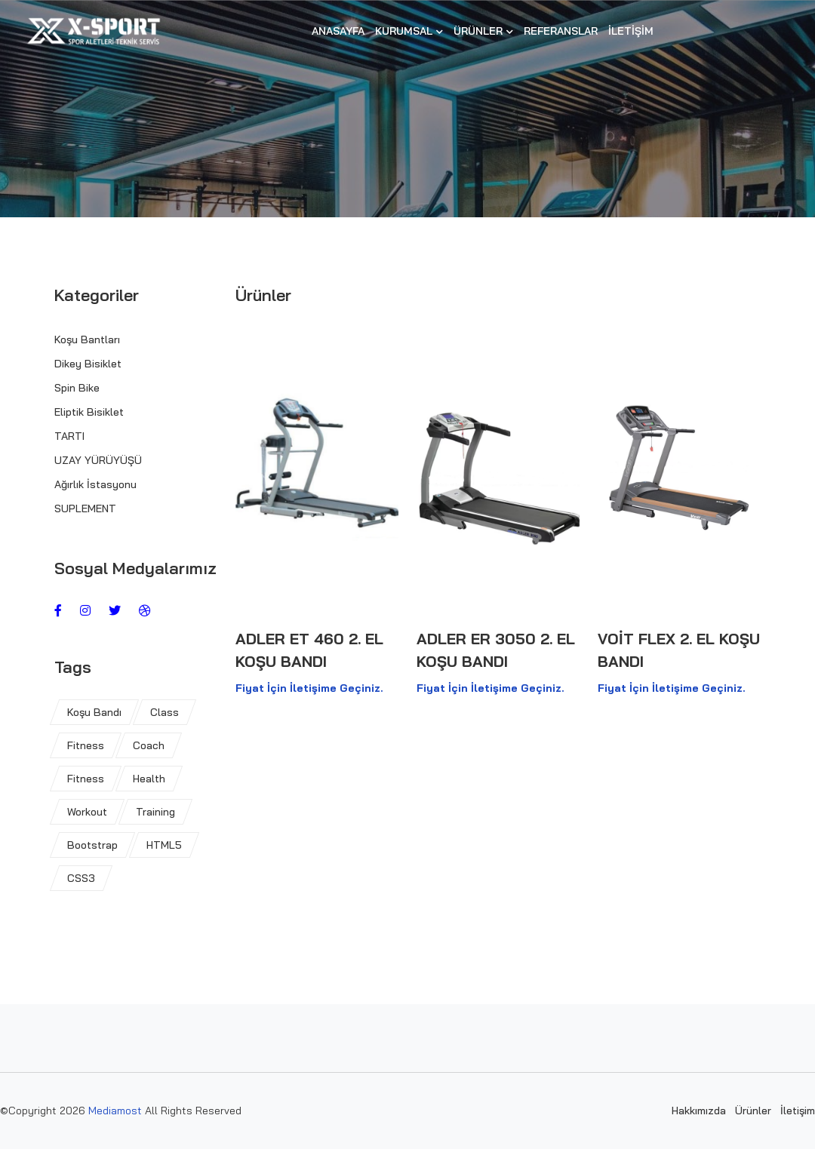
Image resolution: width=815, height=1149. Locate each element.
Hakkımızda (699, 1110)
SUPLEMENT (85, 508)
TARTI (69, 436)
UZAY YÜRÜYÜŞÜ (98, 460)
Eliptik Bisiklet (89, 412)
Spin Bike (77, 388)
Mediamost (116, 1110)
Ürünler (483, 31)
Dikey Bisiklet (87, 363)
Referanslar (561, 31)
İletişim (631, 31)
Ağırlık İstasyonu (95, 484)
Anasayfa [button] (338, 31)
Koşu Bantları (87, 339)
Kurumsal (409, 31)
